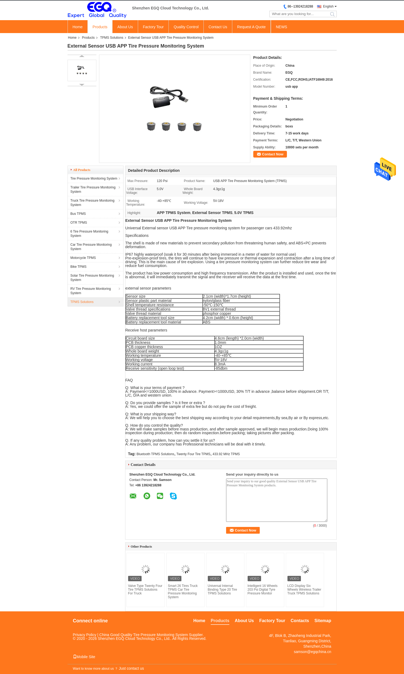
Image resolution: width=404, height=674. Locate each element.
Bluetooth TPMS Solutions (155, 454)
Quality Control (186, 27)
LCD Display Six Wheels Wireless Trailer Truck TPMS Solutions (304, 589)
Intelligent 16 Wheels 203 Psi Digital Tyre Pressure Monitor (262, 589)
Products (100, 27)
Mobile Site (84, 657)
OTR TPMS (79, 222)
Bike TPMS (79, 267)
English (328, 6)
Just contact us (131, 668)
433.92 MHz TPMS (226, 454)
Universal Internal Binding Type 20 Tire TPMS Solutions (222, 589)
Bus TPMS (78, 214)
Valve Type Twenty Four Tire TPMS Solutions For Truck (145, 589)
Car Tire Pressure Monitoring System (91, 247)
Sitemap (322, 620)
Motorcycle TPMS (83, 258)
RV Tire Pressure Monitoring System (91, 291)
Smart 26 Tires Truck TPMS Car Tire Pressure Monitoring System (183, 591)
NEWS (281, 27)
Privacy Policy (84, 635)
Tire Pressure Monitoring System (94, 178)
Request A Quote (251, 27)
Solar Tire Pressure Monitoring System (92, 278)
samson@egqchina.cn (312, 652)
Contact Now (272, 154)
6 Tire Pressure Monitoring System (89, 234)
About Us (125, 27)
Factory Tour (153, 27)
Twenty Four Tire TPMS (193, 454)
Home (78, 27)
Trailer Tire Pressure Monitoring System (93, 190)
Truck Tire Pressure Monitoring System (93, 203)
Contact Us (218, 27)
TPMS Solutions (111, 38)
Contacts (300, 620)
